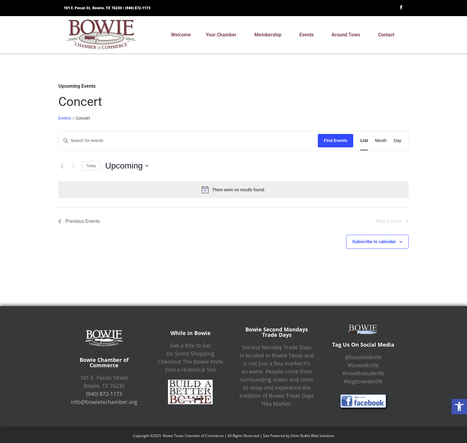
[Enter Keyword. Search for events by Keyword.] (188, 140)
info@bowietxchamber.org (104, 401)
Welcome (181, 35)
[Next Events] (73, 165)
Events (308, 35)
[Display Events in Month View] (381, 140)
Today (91, 166)
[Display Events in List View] (364, 140)
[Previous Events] (62, 165)
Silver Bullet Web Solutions (312, 435)
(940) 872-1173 (137, 7)
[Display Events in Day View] (397, 140)
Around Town (347, 35)
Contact (387, 35)
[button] (459, 406)
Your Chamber (222, 35)
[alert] (233, 189)
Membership (269, 35)
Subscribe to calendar (374, 241)
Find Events (335, 140)
